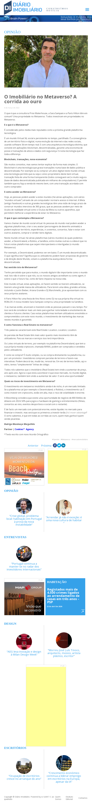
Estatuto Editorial (69, 797)
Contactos (82, 798)
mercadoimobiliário (80, 439)
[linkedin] (63, 445)
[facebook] (55, 445)
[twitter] (59, 445)
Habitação (57, 582)
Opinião (56, 439)
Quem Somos (58, 797)
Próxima (46, 445)
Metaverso (66, 439)
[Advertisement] (68, 466)
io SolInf (44, 796)
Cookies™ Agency (24, 429)
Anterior (33, 445)
